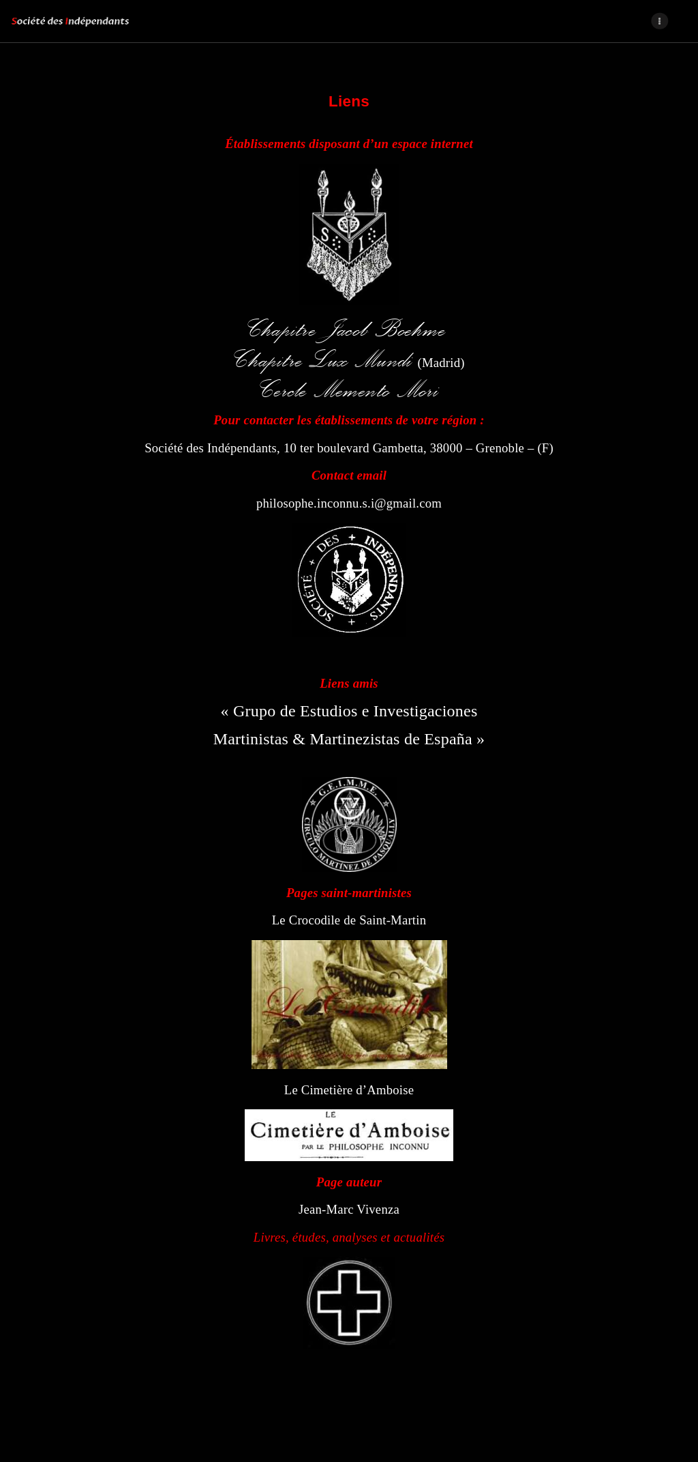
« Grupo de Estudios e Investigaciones (349, 711)
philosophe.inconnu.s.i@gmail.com (349, 503)
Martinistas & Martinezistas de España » (349, 739)
